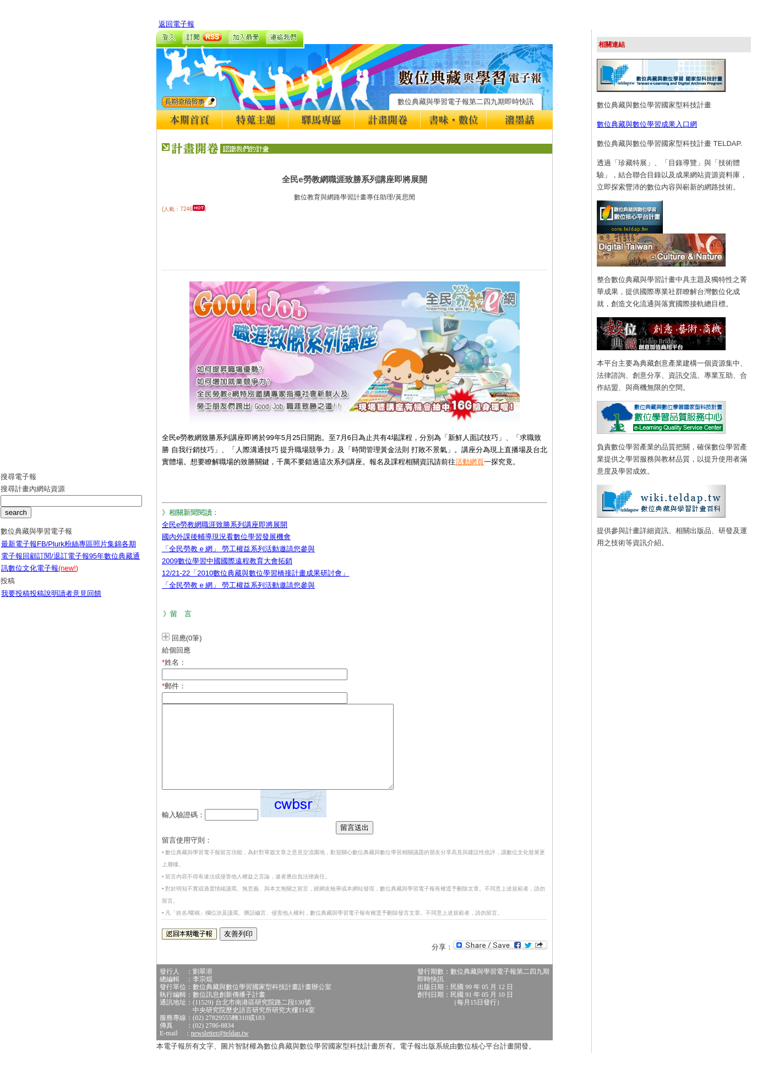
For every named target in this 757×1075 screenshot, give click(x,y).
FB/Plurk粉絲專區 (65, 552)
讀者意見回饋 (79, 602)
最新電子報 (19, 552)
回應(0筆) (187, 638)
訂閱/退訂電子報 (63, 564)
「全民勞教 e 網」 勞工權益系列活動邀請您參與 (238, 549)
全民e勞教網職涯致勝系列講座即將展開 (224, 524)
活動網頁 (469, 462)
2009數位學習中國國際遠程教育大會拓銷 (227, 561)
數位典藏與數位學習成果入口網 (647, 124)
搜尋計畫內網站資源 (33, 497)
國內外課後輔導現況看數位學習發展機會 (226, 537)
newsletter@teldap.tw (220, 1050)
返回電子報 (176, 24)
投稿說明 (44, 602)
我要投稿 (15, 602)
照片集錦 (107, 552)
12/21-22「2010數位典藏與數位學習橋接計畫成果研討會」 (255, 573)
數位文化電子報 (43, 576)
